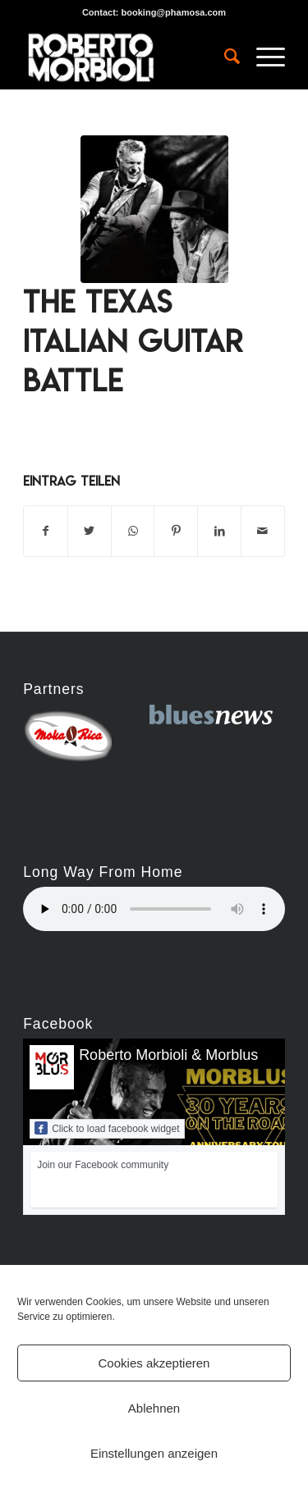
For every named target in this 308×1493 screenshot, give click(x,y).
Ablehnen (154, 1408)
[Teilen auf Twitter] (89, 531)
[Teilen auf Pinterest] (175, 531)
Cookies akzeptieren (154, 1363)
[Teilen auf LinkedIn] (219, 531)
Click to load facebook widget (106, 1128)
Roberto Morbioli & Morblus (168, 1055)
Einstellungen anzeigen (154, 1453)
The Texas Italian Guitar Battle (133, 341)
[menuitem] (224, 56)
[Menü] (262, 56)
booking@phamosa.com (174, 12)
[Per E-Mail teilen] (262, 531)
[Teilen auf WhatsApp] (133, 531)
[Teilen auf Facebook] (45, 531)
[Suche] (224, 56)
